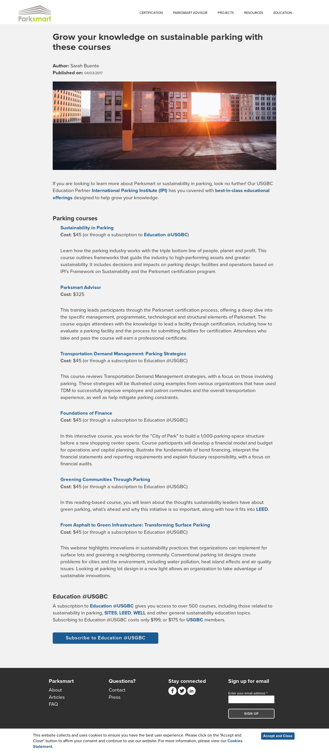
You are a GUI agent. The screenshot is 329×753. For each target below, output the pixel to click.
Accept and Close (278, 736)
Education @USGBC (166, 235)
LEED (262, 509)
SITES (110, 613)
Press (115, 697)
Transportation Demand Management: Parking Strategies (123, 354)
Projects (226, 13)
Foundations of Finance (86, 413)
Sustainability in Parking (87, 228)
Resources (253, 13)
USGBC (194, 620)
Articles (57, 697)
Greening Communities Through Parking (105, 479)
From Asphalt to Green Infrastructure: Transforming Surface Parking (135, 525)
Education (282, 13)
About (55, 690)
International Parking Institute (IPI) (129, 190)
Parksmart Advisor (190, 13)
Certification (151, 13)
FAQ (53, 704)
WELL (139, 613)
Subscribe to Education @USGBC (105, 638)
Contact (117, 690)
